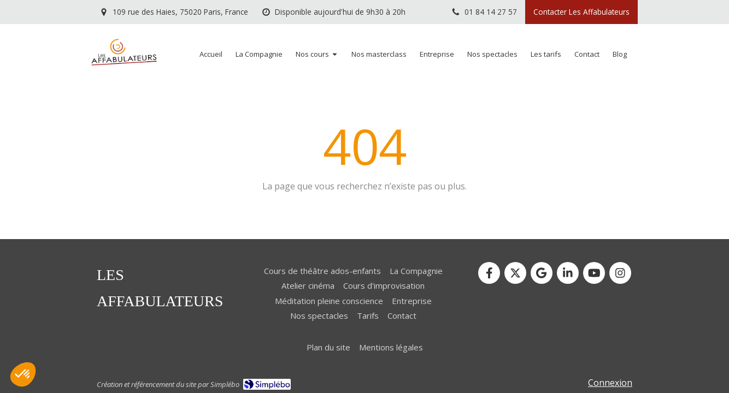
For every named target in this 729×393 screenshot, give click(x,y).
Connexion (610, 383)
